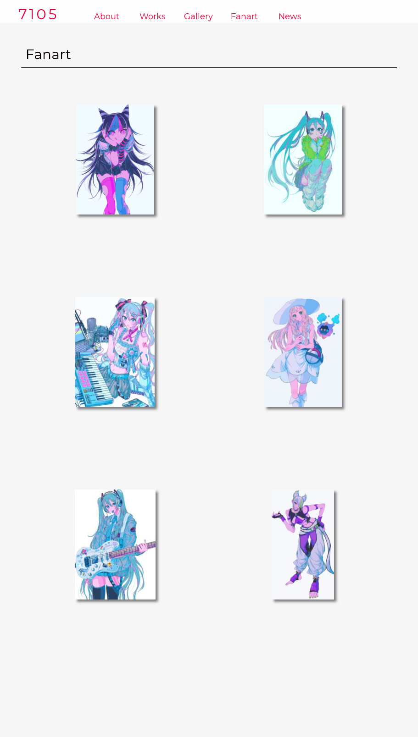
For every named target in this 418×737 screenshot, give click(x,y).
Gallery (198, 16)
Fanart (244, 16)
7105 (38, 14)
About (106, 16)
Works (152, 16)
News (290, 16)
